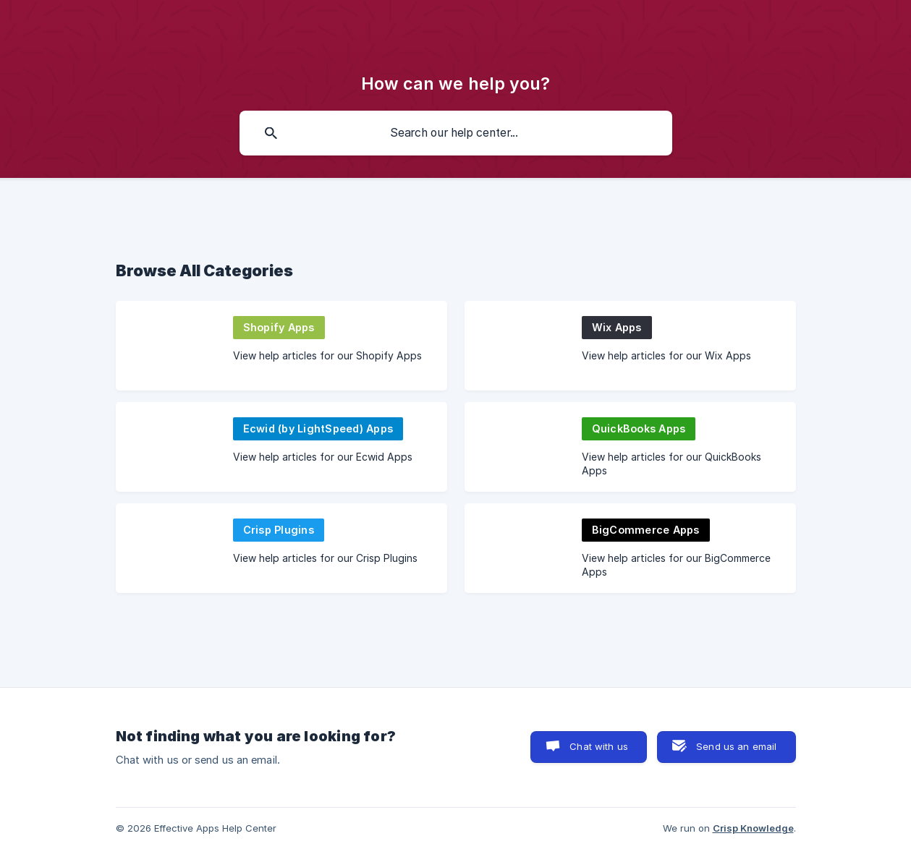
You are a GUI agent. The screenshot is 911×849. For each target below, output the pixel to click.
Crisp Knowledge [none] (753, 828)
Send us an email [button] (736, 746)
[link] (281, 346)
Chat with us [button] (598, 746)
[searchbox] (456, 133)
